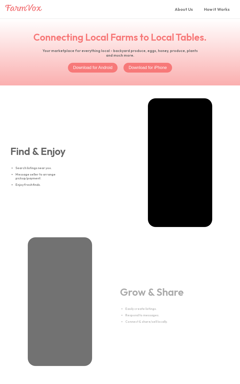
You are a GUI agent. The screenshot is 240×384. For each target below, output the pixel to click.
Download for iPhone (148, 67)
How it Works (217, 9)
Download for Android (92, 67)
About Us (184, 9)
